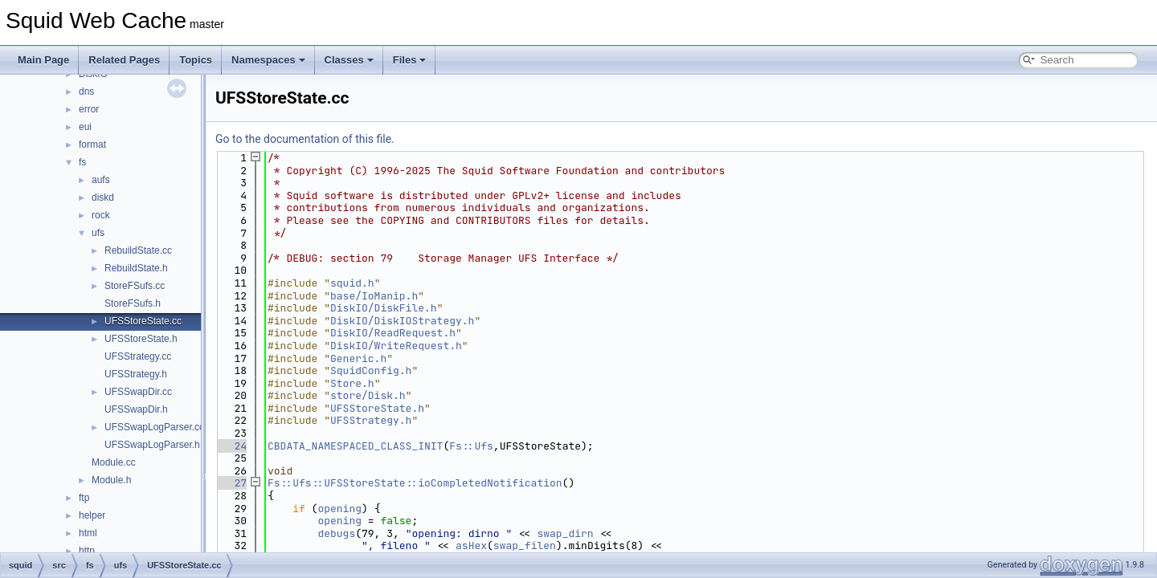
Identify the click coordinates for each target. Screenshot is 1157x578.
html (88, 533)
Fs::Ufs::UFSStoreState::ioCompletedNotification (415, 483)
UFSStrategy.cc (137, 356)
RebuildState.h (136, 268)
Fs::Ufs (471, 446)
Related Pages (124, 60)
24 (231, 446)
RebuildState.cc (138, 250)
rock (101, 215)
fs (82, 162)
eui (85, 126)
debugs (336, 533)
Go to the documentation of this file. (305, 138)
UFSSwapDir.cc (138, 391)
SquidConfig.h (370, 370)
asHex (471, 545)
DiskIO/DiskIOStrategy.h (402, 321)
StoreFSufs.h (132, 303)
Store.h (352, 383)
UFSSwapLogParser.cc (154, 427)
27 (231, 483)
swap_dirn (565, 533)
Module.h (111, 480)
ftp (84, 497)
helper (92, 515)
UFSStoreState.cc (143, 321)
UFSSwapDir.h (136, 409)
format (92, 144)
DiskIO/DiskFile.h (383, 308)
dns (86, 91)
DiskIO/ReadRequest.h (393, 333)
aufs (101, 179)
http (87, 550)
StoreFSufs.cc (134, 285)
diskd (103, 197)
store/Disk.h (368, 395)
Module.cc (114, 462)
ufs (98, 232)
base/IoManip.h (374, 296)
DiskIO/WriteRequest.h (396, 345)
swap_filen (524, 545)
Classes (349, 60)
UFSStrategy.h (135, 374)
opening (339, 508)
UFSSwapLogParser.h (152, 444)
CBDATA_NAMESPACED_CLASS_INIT (355, 446)
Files (410, 60)
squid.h (352, 283)
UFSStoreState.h (141, 338)
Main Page (43, 60)
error (89, 109)
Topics (195, 60)
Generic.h (358, 358)
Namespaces (268, 60)
